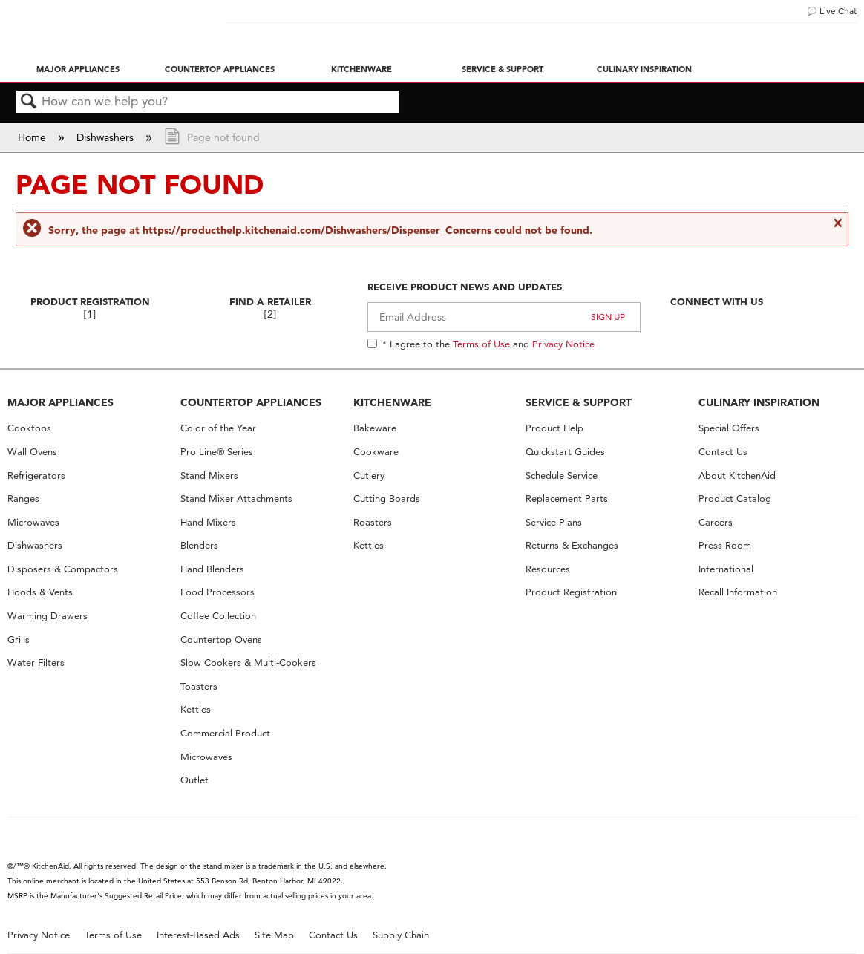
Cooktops (29, 428)
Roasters (372, 522)
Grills (18, 639)
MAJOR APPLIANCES (60, 402)
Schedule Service (562, 475)
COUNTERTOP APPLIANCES (250, 402)
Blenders (199, 545)
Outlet (194, 779)
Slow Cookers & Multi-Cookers (248, 662)
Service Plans (554, 522)
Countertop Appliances (220, 69)
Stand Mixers (209, 475)
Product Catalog (734, 498)
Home (33, 137)
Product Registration (90, 301)
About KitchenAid (737, 475)
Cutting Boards (386, 498)
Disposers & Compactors (62, 569)
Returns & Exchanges (572, 545)
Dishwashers (106, 137)
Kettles (195, 709)
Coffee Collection (218, 615)
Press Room (724, 545)
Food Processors (217, 592)
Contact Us (722, 451)
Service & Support (502, 69)
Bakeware (374, 428)
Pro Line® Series (216, 451)
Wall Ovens (32, 451)
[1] (90, 314)
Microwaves (33, 522)
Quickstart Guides (565, 451)
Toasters (198, 686)
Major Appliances (78, 69)
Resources (548, 569)
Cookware (376, 451)
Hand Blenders (212, 569)
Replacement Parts (567, 498)
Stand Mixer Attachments (236, 498)
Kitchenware (361, 69)
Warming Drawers (47, 615)
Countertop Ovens (221, 639)
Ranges (23, 498)
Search (29, 102)
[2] (270, 314)
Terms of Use (481, 344)
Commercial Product (225, 733)
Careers (715, 522)
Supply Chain (401, 935)
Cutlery (368, 475)
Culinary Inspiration (644, 69)
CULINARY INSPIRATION (758, 402)
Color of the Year (218, 428)
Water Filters (36, 662)
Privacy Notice (563, 344)
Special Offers (728, 428)
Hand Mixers (208, 522)
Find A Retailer (270, 301)
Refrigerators (36, 475)
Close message (837, 229)
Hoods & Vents (40, 592)
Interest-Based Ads (198, 935)
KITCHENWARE (392, 402)
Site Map (274, 935)
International (725, 569)
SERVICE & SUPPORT (579, 402)
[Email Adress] (504, 317)
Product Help (554, 428)
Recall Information (737, 592)
